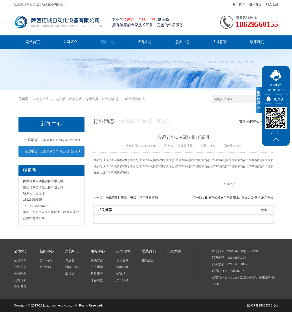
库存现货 (97, 280)
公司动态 (52, 140)
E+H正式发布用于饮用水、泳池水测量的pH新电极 (239, 197)
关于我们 (238, 4)
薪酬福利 (122, 267)
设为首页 (255, 4)
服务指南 (97, 267)
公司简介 (70, 42)
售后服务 (97, 273)
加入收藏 (272, 4)
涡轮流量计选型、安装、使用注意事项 (132, 197)
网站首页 (33, 42)
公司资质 (20, 280)
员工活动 (122, 280)
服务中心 (182, 42)
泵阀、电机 (73, 267)
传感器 (69, 260)
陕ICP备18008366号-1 (262, 305)
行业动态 (52, 151)
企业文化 (20, 267)
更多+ (265, 210)
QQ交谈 (278, 99)
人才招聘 (220, 42)
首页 (242, 121)
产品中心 (145, 42)
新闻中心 (108, 42)
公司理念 (20, 273)
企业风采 (20, 286)
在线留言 (148, 260)
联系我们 (257, 42)
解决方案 (97, 260)
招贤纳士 (122, 273)
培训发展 (122, 260)
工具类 (69, 273)
